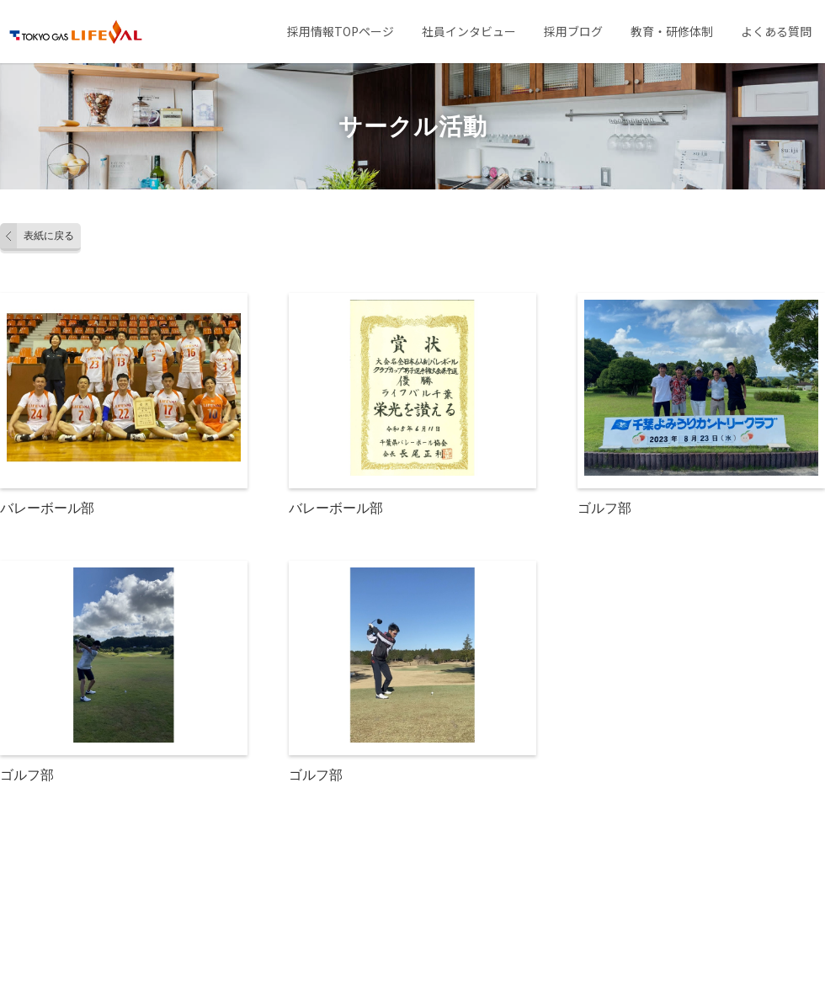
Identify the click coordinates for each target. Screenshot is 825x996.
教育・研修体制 (672, 31)
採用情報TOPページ (340, 31)
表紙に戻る (49, 236)
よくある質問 (776, 31)
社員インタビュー (469, 31)
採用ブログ (573, 31)
